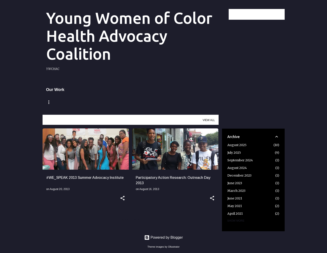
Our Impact (154, 102)
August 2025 (237, 145)
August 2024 (237, 168)
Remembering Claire (87, 102)
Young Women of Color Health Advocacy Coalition (129, 36)
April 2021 (235, 214)
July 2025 (234, 153)
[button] (122, 198)
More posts (130, 219)
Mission (125, 102)
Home (51, 102)
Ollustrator (174, 246)
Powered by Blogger (163, 237)
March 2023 (236, 191)
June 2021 (234, 198)
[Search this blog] (261, 14)
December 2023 (239, 175)
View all (209, 120)
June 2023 (234, 183)
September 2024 (240, 160)
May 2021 (234, 206)
